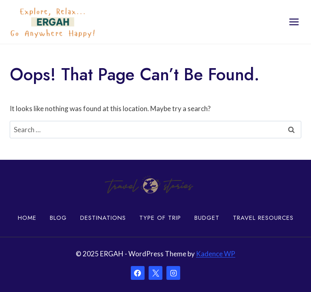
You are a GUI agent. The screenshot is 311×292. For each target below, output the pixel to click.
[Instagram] (173, 273)
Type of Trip (160, 217)
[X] (155, 273)
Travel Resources (263, 217)
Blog (58, 217)
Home (27, 217)
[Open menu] (294, 22)
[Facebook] (138, 273)
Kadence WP (215, 253)
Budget (206, 217)
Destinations (103, 217)
